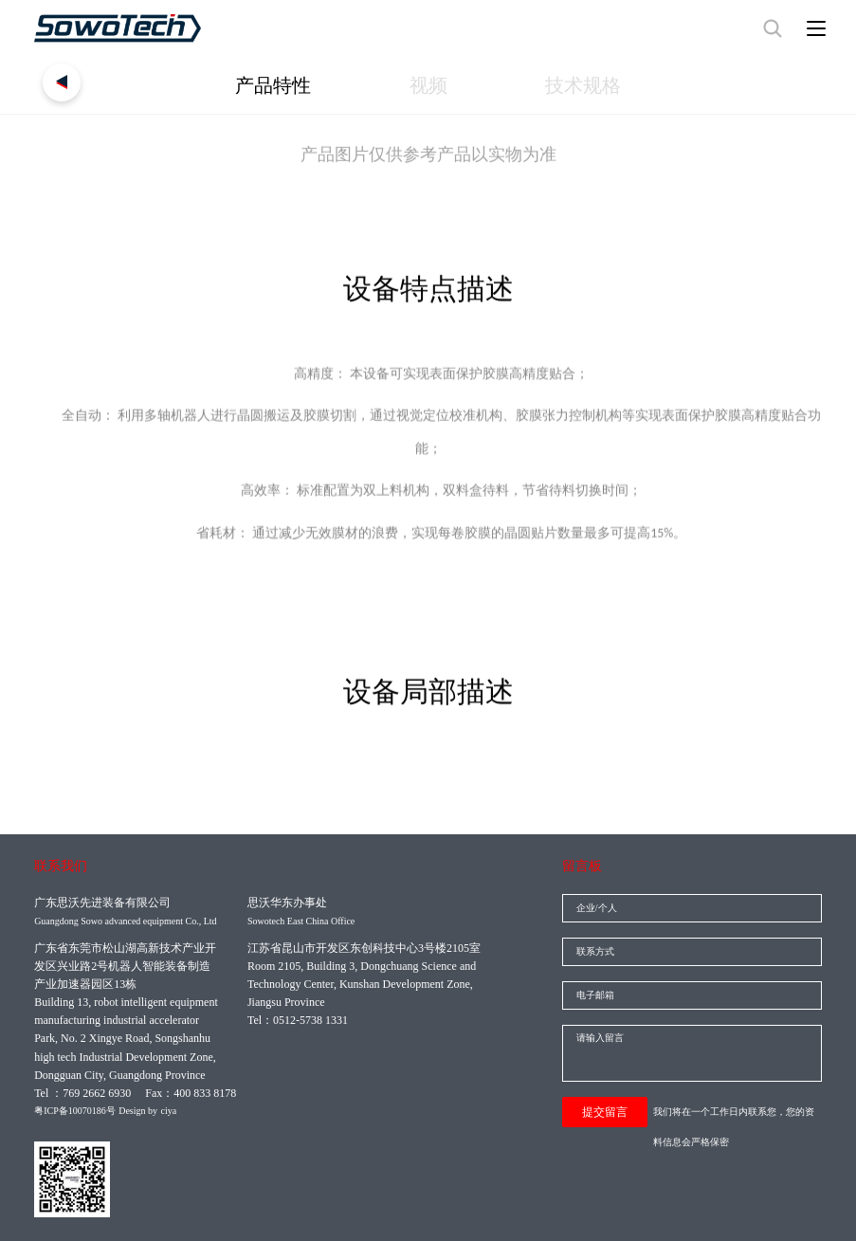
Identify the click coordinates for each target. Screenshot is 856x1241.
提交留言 (605, 1112)
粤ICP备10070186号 (75, 1110)
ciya (169, 1110)
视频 (428, 85)
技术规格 (583, 85)
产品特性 (273, 85)
